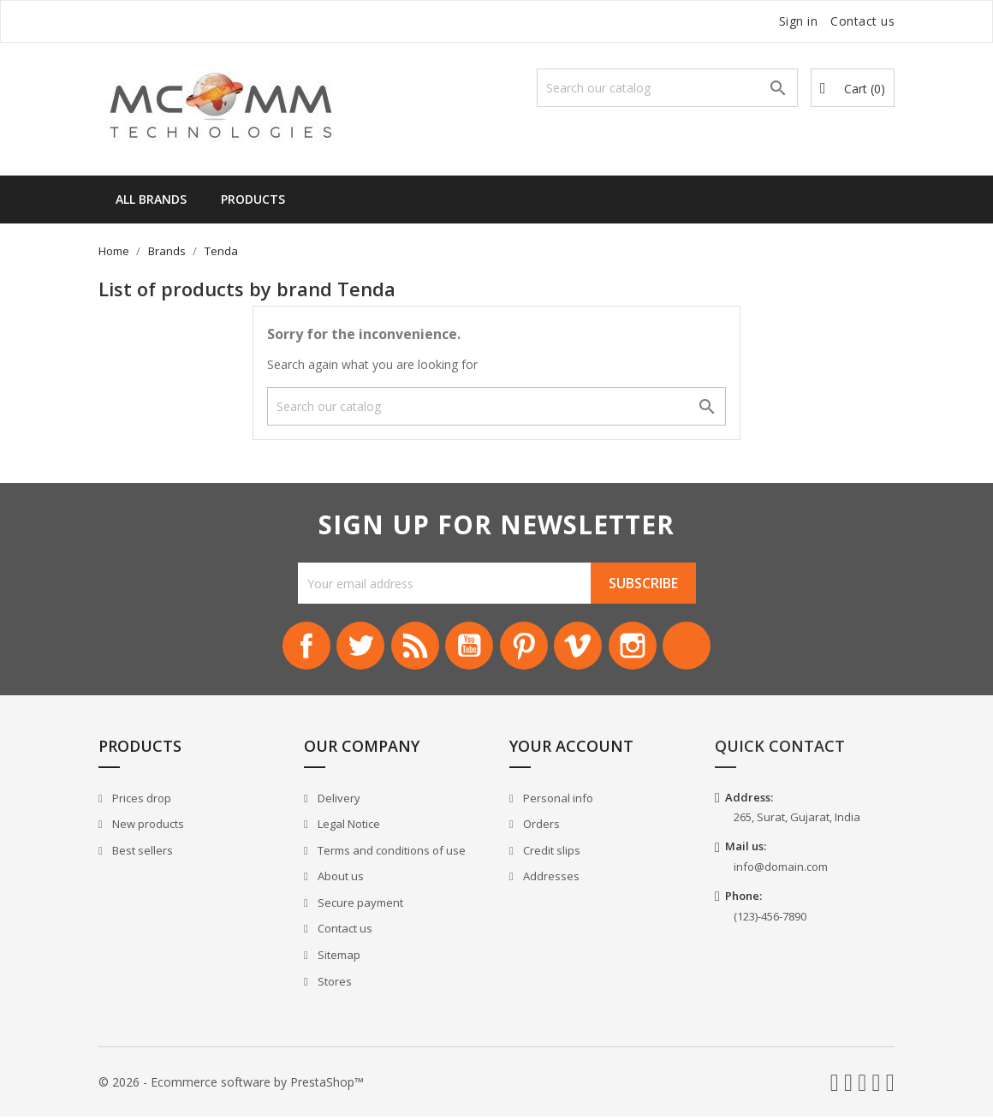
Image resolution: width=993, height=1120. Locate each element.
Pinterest (525, 647)
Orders (540, 827)
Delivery (337, 801)
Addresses (550, 880)
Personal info (556, 801)
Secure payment (359, 906)
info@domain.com (781, 870)
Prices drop (140, 801)
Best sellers (141, 853)
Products (253, 199)
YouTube (467, 647)
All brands (151, 199)
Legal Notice (347, 827)
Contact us (862, 21)
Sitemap (337, 958)
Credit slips (550, 853)
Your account (571, 749)
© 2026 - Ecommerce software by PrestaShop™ (231, 1085)
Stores (333, 984)
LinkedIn (700, 647)
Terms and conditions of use (390, 853)
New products (147, 827)
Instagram (642, 647)
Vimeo (583, 647)
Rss (409, 647)
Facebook (292, 647)
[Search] (667, 88)
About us (339, 880)
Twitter (351, 647)
